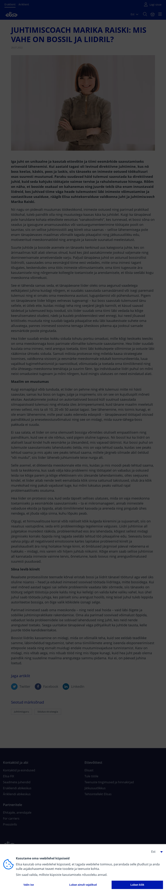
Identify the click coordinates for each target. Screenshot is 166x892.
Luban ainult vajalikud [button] (83, 884)
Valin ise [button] (28, 884)
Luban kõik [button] (137, 884)
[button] (155, 851)
